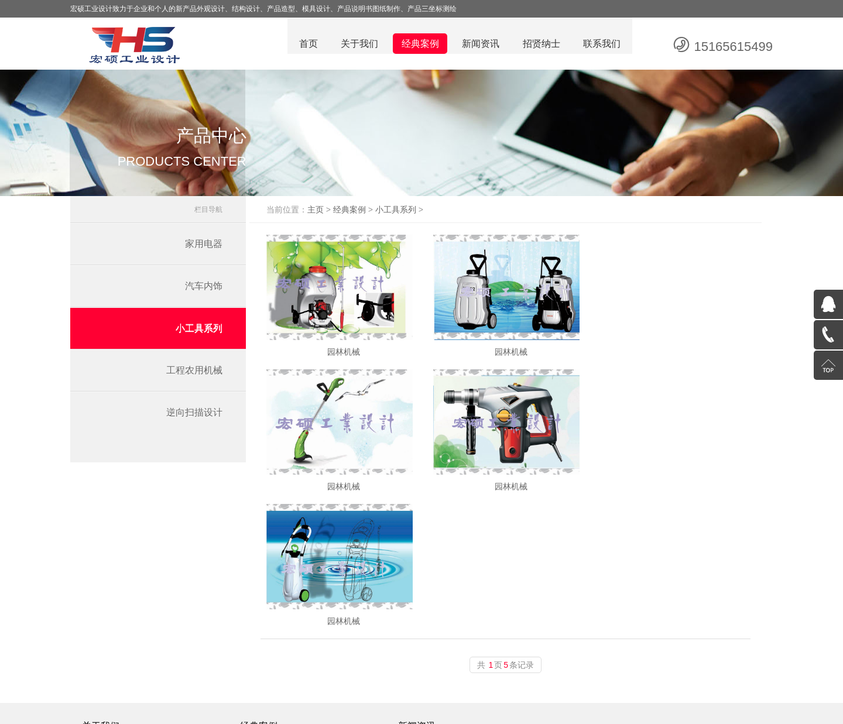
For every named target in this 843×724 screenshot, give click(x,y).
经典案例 (419, 44)
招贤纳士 (541, 44)
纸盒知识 (415, 645)
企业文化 (106, 614)
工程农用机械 (194, 373)
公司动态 (415, 614)
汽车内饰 (203, 289)
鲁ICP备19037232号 (487, 712)
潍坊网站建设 (608, 712)
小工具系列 (199, 331)
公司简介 (106, 629)
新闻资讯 (480, 44)
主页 (324, 212)
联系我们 (602, 44)
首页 (306, 44)
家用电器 (203, 247)
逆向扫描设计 (194, 415)
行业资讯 (415, 629)
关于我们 (358, 44)
